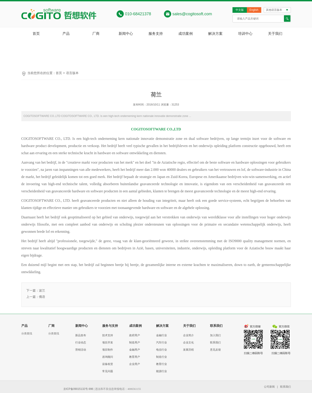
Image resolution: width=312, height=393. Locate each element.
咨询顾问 (107, 356)
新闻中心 (126, 33)
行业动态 (80, 342)
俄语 (42, 297)
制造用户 (134, 342)
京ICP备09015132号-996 (78, 389)
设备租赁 (107, 364)
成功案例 (185, 33)
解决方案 (215, 33)
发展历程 (188, 349)
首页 (36, 33)
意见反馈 (215, 349)
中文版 (240, 9)
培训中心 (245, 33)
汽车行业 (161, 342)
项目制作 (107, 349)
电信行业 (161, 349)
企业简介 (188, 335)
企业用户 (134, 364)
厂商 (96, 33)
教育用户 (134, 356)
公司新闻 (269, 386)
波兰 (42, 290)
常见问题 (107, 371)
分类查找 (26, 333)
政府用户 (134, 335)
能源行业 (161, 371)
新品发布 (80, 335)
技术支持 (107, 335)
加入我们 (215, 335)
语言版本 (72, 73)
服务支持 (155, 33)
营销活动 (80, 349)
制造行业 (161, 356)
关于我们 (275, 33)
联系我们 (215, 342)
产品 (66, 33)
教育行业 (161, 364)
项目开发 (107, 342)
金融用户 (134, 349)
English (254, 9)
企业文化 (188, 342)
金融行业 (161, 335)
